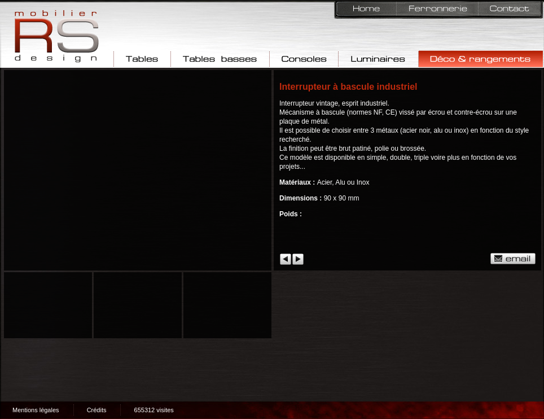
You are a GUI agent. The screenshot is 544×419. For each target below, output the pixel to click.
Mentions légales (35, 410)
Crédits (97, 410)
